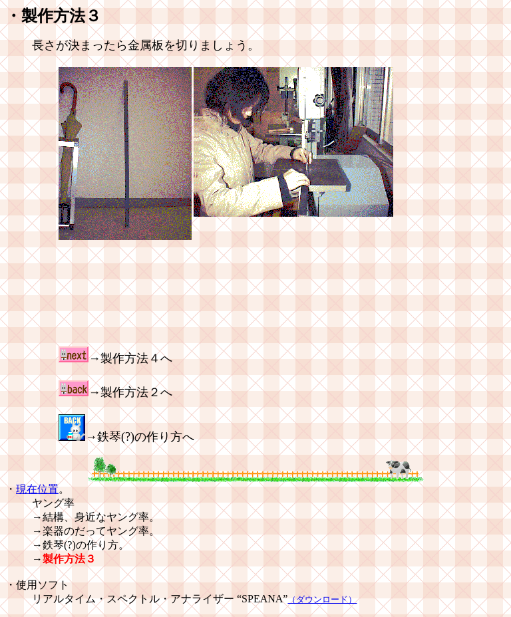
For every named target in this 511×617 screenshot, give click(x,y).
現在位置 (37, 489)
